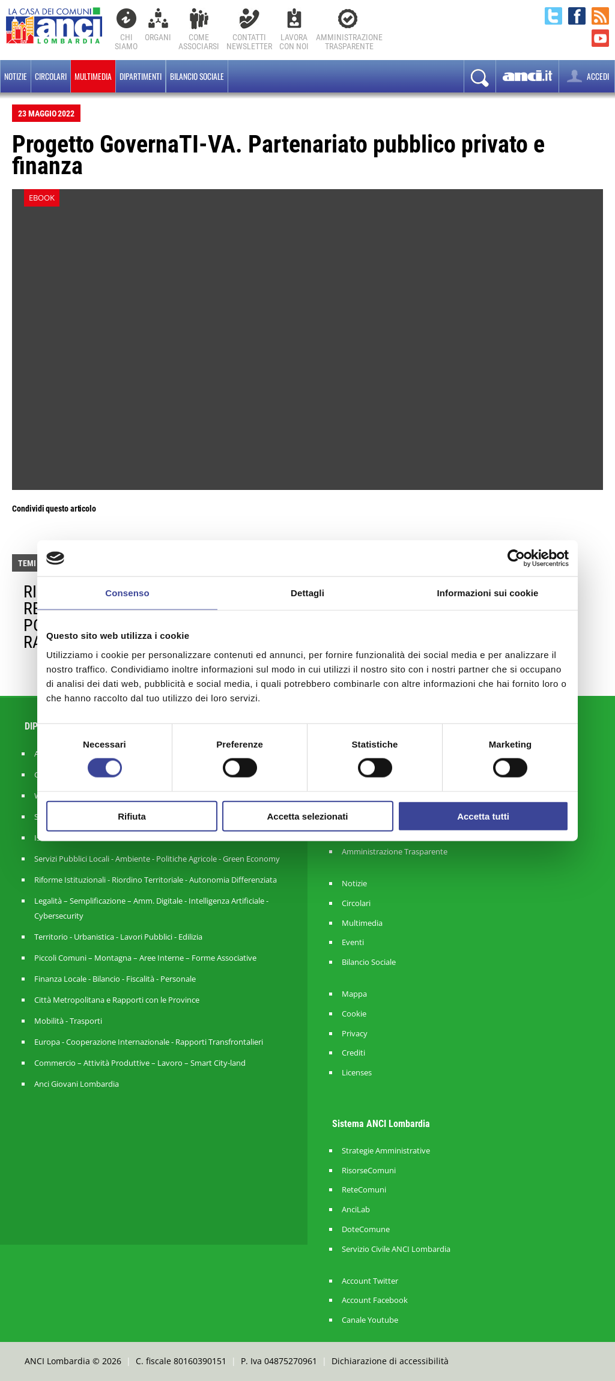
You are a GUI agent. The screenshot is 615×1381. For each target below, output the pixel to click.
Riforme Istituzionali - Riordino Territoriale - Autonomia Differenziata (155, 879)
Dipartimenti (141, 76)
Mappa (354, 994)
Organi (158, 37)
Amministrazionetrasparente (349, 41)
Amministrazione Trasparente (394, 852)
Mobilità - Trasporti (68, 1020)
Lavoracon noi (294, 41)
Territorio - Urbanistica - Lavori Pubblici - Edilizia (118, 936)
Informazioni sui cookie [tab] (488, 593)
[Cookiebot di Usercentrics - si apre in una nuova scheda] (516, 558)
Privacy (355, 1034)
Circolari (51, 76)
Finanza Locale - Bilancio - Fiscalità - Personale (115, 978)
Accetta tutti (483, 816)
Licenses (357, 1073)
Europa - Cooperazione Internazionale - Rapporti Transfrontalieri (148, 1041)
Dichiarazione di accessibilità (390, 1361)
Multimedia (93, 76)
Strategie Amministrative (386, 1151)
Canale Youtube (370, 1320)
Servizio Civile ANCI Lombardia (396, 1249)
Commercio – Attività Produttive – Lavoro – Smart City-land (140, 1062)
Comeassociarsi (198, 41)
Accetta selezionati (307, 816)
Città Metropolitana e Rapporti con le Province (116, 999)
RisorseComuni (369, 1170)
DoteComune (366, 1229)
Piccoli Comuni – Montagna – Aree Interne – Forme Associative (145, 957)
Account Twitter (370, 1281)
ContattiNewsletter (249, 41)
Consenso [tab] (127, 593)
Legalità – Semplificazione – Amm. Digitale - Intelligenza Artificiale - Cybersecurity (151, 908)
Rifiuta (132, 816)
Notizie (15, 76)
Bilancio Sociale (369, 962)
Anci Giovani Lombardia (76, 1083)
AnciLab (356, 1209)
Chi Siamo (126, 41)
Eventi (353, 942)
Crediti (353, 1053)
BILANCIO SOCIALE (197, 76)
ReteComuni (364, 1190)
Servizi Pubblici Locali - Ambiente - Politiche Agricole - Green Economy (157, 858)
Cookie (354, 1014)
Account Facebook (375, 1300)
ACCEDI (587, 75)
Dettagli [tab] (307, 593)
